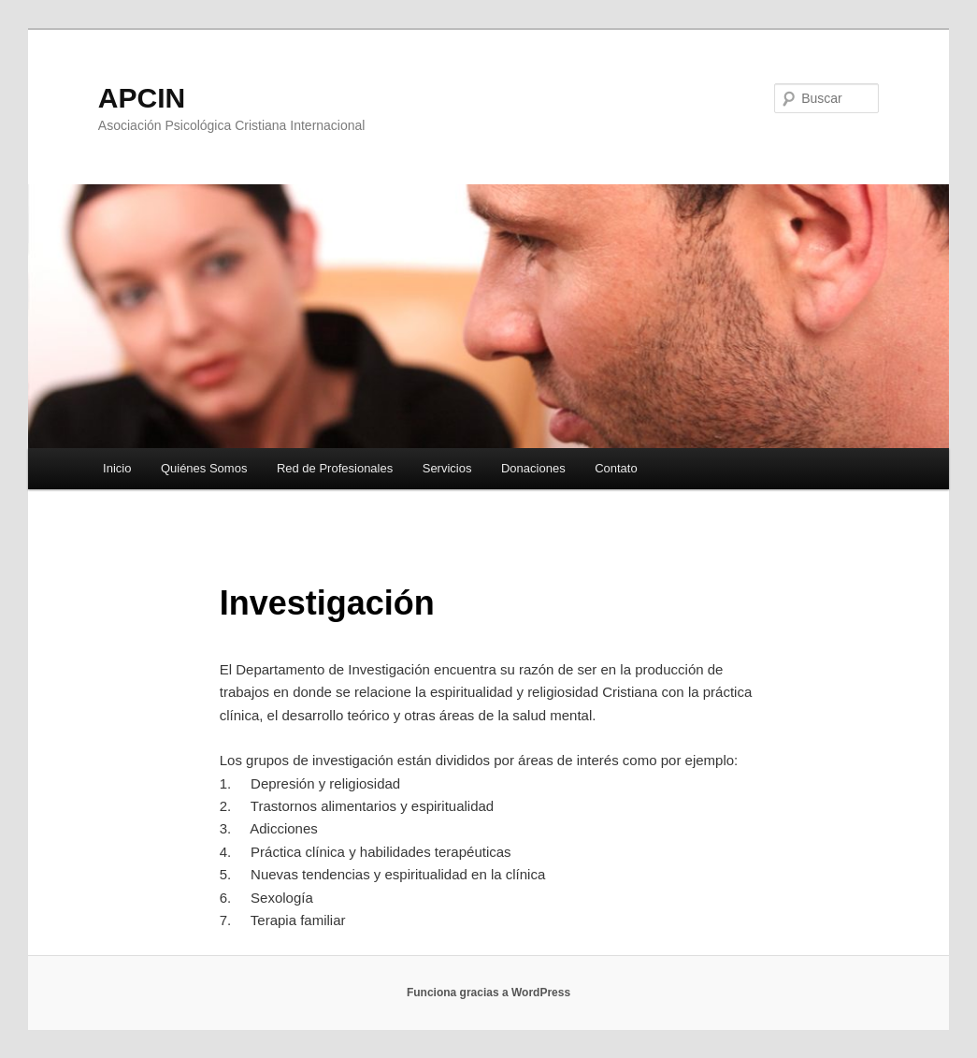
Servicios (447, 468)
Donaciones (533, 468)
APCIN (141, 97)
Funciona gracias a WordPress (488, 992)
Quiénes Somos (204, 468)
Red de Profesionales (335, 468)
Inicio (117, 468)
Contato (616, 468)
